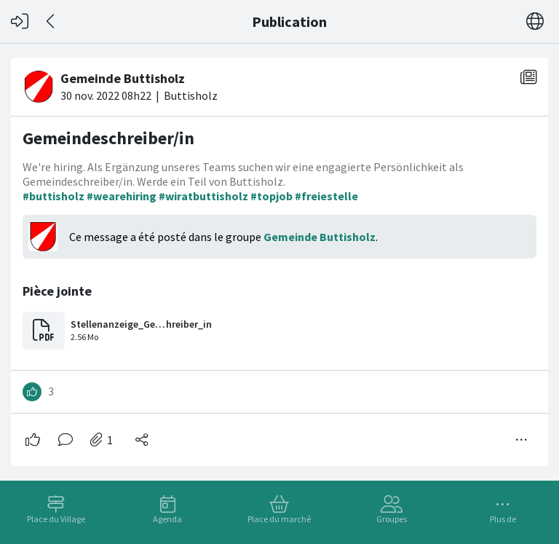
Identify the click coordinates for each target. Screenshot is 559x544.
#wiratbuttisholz (203, 196)
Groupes (391, 518)
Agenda (167, 518)
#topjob (271, 196)
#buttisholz (53, 196)
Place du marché (279, 518)
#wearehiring (121, 196)
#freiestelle (326, 196)
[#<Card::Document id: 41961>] (279, 256)
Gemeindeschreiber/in (108, 138)
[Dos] (51, 21)
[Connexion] (19, 21)
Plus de (503, 518)
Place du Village (56, 518)
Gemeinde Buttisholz (319, 236)
